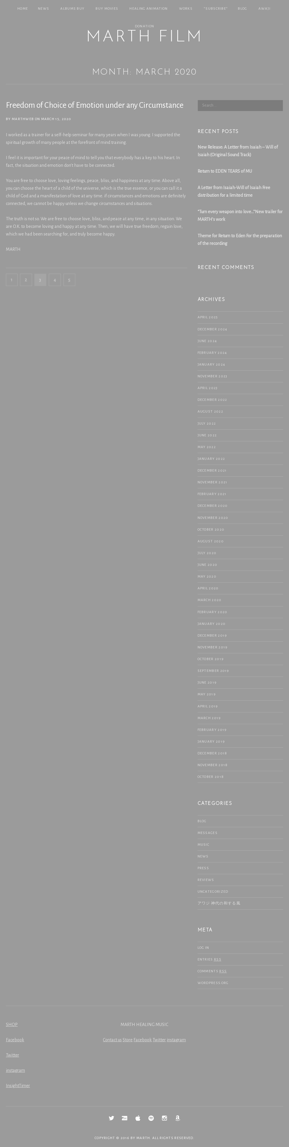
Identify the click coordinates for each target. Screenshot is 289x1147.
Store (128, 1039)
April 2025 (208, 317)
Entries (209, 960)
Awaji (264, 9)
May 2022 (207, 447)
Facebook (15, 1039)
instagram (15, 1070)
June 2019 (207, 682)
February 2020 (213, 612)
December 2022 (212, 400)
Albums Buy (72, 9)
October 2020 (211, 530)
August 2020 (211, 541)
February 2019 (212, 730)
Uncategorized (213, 892)
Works (186, 9)
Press (203, 868)
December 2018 (212, 753)
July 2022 (207, 424)
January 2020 (212, 624)
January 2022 (211, 459)
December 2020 (213, 506)
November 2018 (213, 765)
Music (204, 845)
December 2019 (212, 636)
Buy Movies (107, 9)
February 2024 (212, 353)
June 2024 (207, 341)
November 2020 (213, 518)
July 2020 (207, 553)
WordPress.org (213, 983)
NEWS (43, 9)
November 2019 (213, 647)
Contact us (112, 1039)
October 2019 (211, 659)
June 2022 (207, 435)
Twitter (12, 1055)
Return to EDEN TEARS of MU (225, 171)
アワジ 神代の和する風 (219, 903)
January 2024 (211, 364)
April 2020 (208, 588)
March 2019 (209, 718)
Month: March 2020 (144, 72)
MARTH (143, 1138)
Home (22, 9)
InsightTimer (18, 1085)
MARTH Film (144, 37)
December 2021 (212, 470)
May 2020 (207, 576)
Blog (242, 9)
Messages (208, 833)
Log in (203, 948)
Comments (212, 971)
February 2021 (212, 494)
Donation (144, 26)
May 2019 (207, 694)
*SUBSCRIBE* (216, 9)
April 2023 (208, 388)
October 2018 (211, 777)
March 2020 (210, 600)
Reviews (206, 880)
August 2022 (210, 411)
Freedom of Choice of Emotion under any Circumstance (94, 105)
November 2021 (213, 482)
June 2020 (208, 565)
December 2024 (213, 329)
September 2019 (213, 671)
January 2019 (211, 742)
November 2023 (213, 376)
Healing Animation (148, 9)
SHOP (12, 1024)
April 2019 (208, 706)
